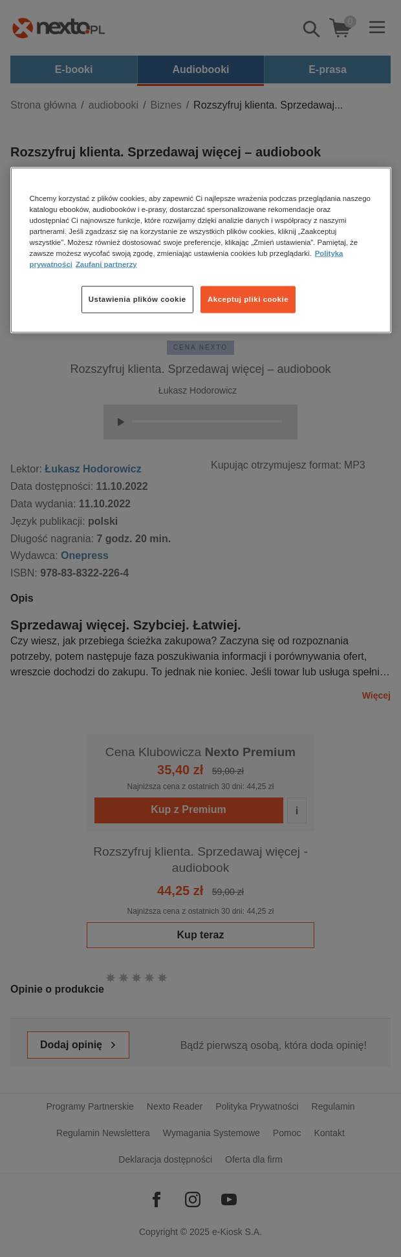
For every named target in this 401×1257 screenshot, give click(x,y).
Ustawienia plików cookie (137, 299)
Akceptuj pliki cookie (248, 299)
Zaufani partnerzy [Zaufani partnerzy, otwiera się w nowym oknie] (106, 264)
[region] (200, 250)
